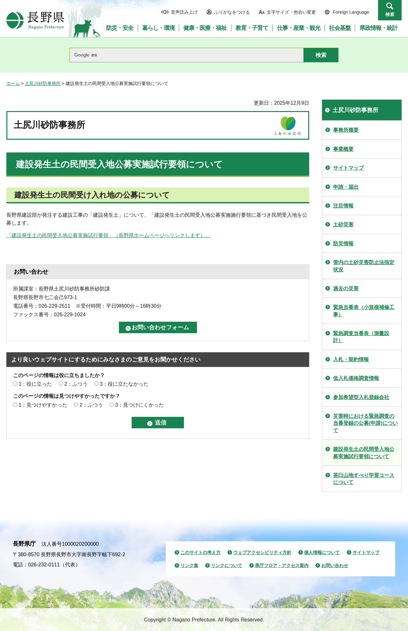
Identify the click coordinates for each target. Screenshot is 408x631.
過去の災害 (346, 288)
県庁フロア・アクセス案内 (282, 565)
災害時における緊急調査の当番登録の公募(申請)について (365, 423)
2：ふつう (76, 384)
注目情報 (343, 205)
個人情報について (322, 552)
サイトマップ (348, 168)
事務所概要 (346, 130)
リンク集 (189, 565)
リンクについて (226, 565)
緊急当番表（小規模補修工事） (363, 311)
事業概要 (343, 149)
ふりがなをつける (232, 12)
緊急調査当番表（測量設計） (361, 337)
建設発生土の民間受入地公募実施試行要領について (363, 452)
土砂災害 (343, 224)
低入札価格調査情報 (356, 378)
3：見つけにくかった (139, 405)
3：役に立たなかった (124, 384)
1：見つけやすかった (42, 405)
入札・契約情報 (351, 359)
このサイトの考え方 (200, 552)
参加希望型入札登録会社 (361, 397)
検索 (389, 14)
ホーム (13, 83)
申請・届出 (346, 187)
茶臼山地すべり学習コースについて (363, 479)
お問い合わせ (334, 565)
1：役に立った (35, 384)
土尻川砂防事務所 (43, 83)
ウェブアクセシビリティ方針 (262, 552)
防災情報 (343, 243)
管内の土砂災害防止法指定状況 (363, 266)
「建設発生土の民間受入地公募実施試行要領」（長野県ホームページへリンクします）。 (108, 235)
